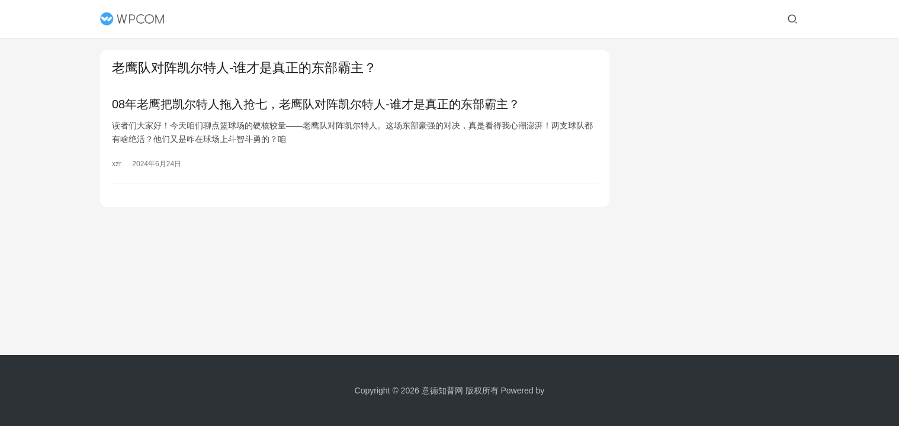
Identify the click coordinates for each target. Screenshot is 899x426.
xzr (116, 164)
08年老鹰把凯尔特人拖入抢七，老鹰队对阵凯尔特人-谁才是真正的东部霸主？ (316, 104)
